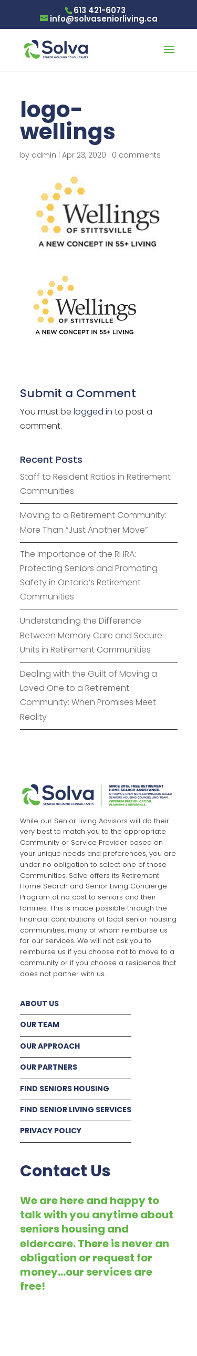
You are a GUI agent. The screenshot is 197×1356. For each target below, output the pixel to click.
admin (44, 155)
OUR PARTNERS (48, 1067)
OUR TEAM (39, 1024)
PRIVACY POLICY (50, 1130)
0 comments (136, 155)
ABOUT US (39, 1003)
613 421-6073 (100, 10)
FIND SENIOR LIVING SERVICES (75, 1109)
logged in (93, 412)
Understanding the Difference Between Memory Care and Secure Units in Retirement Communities (91, 635)
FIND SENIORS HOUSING (64, 1088)
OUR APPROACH (50, 1046)
